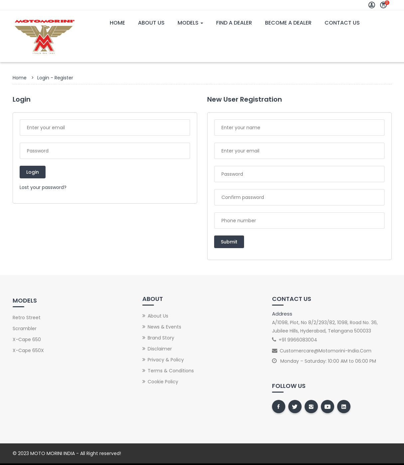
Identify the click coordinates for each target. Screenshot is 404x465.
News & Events (164, 327)
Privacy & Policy (166, 359)
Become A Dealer (288, 23)
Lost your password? (43, 187)
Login (32, 172)
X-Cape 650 (27, 339)
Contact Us (342, 23)
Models (190, 23)
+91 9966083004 (298, 339)
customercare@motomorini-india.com (325, 350)
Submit (229, 241)
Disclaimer (160, 348)
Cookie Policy (163, 381)
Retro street (27, 317)
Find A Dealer (234, 23)
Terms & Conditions (171, 370)
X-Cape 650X (28, 350)
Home (117, 23)
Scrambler (25, 328)
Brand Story (161, 337)
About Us (151, 23)
